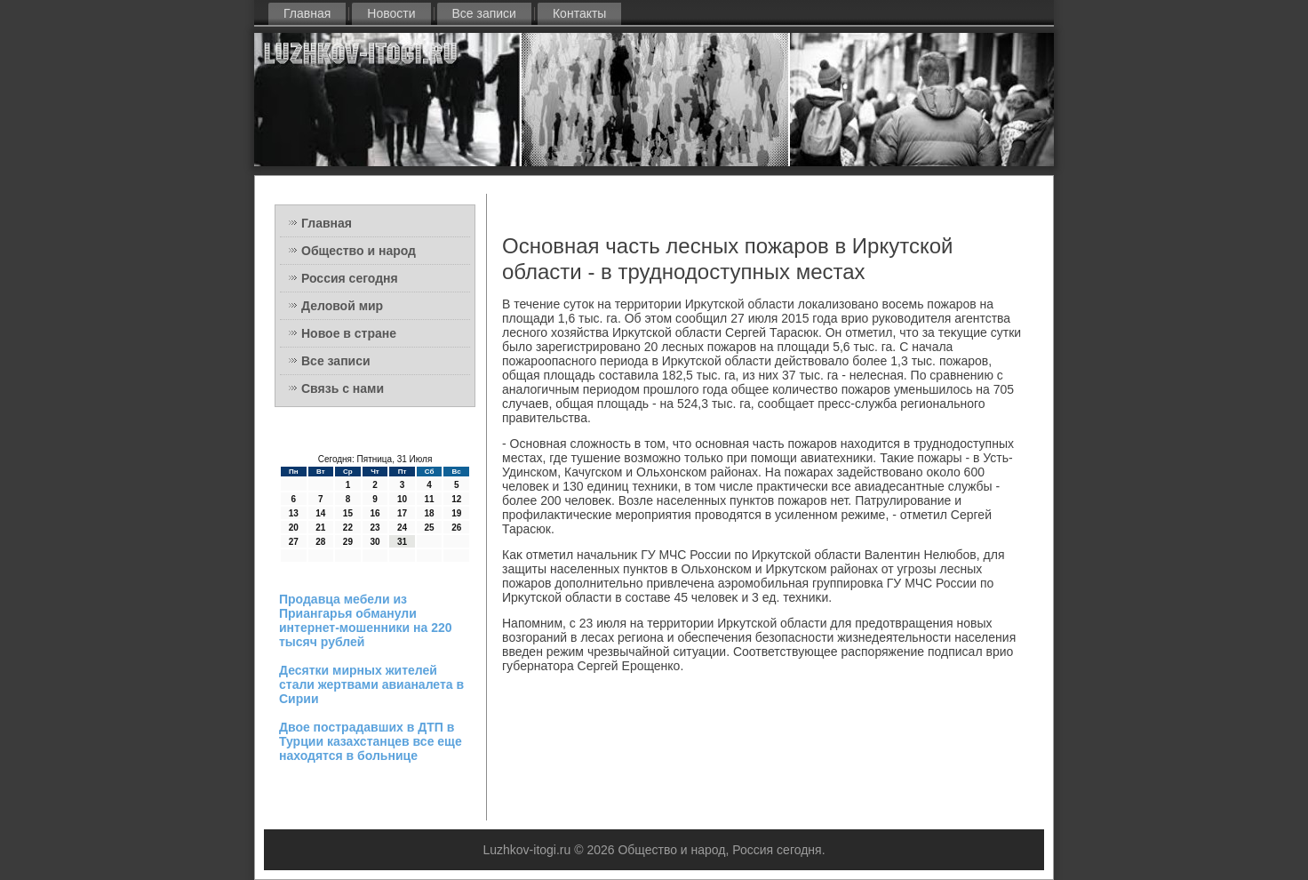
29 (348, 542)
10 (402, 499)
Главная (307, 13)
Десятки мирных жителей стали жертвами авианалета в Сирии (371, 684)
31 (402, 542)
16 (374, 513)
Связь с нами (342, 388)
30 (374, 542)
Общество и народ (358, 251)
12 (456, 499)
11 (430, 499)
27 (294, 542)
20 (294, 527)
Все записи (484, 13)
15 (348, 513)
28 (320, 542)
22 (348, 527)
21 (320, 527)
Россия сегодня (349, 278)
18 (430, 513)
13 (294, 513)
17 (402, 513)
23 (374, 527)
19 (456, 513)
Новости (391, 13)
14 (320, 513)
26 (456, 527)
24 (402, 527)
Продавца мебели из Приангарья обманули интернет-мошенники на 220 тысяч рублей (365, 620)
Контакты (579, 13)
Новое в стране (348, 333)
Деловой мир (342, 306)
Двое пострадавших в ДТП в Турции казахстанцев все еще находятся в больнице (370, 741)
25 (430, 527)
